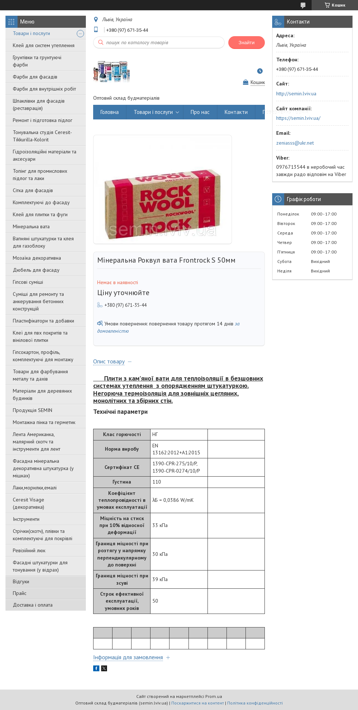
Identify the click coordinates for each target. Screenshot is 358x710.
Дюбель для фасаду (36, 270)
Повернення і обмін (286, 112)
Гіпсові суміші (28, 282)
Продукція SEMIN (32, 410)
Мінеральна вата (31, 226)
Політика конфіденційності (255, 703)
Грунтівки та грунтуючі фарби (37, 61)
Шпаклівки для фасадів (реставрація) (39, 104)
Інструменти (26, 519)
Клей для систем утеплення (44, 45)
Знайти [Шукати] (247, 42)
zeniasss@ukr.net (295, 143)
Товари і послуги (31, 33)
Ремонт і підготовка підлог (42, 120)
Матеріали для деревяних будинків (42, 394)
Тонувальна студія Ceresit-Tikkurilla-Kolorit (42, 136)
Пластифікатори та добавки (43, 320)
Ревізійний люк (29, 550)
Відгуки (21, 581)
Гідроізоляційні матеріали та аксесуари (44, 155)
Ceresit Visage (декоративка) (28, 503)
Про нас (200, 112)
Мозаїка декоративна (37, 258)
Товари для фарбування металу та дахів (40, 375)
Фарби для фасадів (35, 76)
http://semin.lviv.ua (296, 93)
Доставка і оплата (33, 605)
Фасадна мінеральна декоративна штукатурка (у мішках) (43, 468)
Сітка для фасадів (33, 190)
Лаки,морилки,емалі (35, 487)
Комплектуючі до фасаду (41, 202)
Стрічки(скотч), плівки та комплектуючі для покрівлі (42, 535)
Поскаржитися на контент (197, 703)
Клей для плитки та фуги (40, 214)
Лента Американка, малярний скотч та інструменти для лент (36, 441)
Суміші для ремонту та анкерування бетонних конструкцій (38, 301)
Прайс (19, 593)
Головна (109, 112)
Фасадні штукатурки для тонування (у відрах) (40, 566)
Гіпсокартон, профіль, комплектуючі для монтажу (43, 356)
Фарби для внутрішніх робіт (44, 88)
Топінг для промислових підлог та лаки (40, 175)
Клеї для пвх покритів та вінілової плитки (40, 336)
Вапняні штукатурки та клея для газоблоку (43, 242)
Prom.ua (213, 696)
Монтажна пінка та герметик (44, 422)
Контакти (236, 112)
